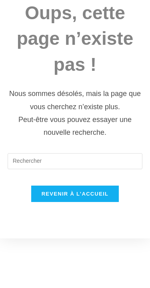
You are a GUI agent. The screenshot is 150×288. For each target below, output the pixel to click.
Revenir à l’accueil (75, 194)
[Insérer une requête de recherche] (75, 161)
